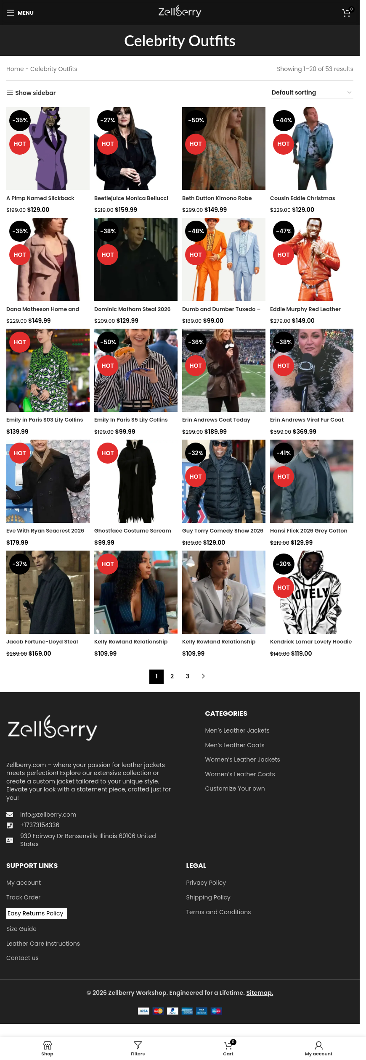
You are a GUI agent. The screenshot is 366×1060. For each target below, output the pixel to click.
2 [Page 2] (172, 677)
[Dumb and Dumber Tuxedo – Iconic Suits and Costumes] (224, 259)
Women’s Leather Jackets (242, 761)
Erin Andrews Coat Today (221, 418)
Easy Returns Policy (35, 914)
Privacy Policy (206, 884)
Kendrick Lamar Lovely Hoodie (306, 646)
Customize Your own (235, 790)
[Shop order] (312, 93)
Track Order (23, 898)
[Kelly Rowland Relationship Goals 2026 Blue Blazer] (135, 594)
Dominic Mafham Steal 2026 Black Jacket (129, 311)
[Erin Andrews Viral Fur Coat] (313, 371)
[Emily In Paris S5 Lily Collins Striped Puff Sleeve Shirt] (135, 371)
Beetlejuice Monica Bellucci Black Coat (123, 199)
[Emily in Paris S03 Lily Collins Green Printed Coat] (46, 371)
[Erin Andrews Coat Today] (224, 371)
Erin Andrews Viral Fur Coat (305, 422)
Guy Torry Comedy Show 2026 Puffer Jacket (221, 534)
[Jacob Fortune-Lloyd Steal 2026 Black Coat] (46, 594)
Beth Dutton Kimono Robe (222, 195)
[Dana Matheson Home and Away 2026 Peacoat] (46, 259)
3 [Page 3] (187, 677)
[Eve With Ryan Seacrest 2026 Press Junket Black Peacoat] (46, 483)
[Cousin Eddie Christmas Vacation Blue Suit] (313, 147)
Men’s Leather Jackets (237, 732)
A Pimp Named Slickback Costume (43, 199)
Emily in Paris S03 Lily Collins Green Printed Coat (45, 422)
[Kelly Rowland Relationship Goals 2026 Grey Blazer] (224, 594)
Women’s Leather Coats (240, 775)
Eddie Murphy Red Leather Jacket (311, 311)
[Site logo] (180, 12)
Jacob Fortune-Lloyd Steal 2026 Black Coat (45, 646)
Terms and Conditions (218, 913)
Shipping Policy (208, 898)
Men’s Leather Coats (235, 746)
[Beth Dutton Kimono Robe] (224, 147)
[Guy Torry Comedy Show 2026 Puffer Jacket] (224, 483)
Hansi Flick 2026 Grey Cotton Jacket (304, 534)
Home (15, 69)
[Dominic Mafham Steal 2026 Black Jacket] (135, 259)
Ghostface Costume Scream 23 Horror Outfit (130, 534)
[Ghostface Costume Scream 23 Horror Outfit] (135, 483)
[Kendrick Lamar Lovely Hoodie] (313, 594)
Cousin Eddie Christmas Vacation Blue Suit (309, 199)
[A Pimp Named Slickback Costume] (46, 147)
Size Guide (21, 930)
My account (23, 884)
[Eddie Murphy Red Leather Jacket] (313, 259)
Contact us (22, 959)
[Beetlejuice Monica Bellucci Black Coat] (135, 147)
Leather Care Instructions (43, 945)
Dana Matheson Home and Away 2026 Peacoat (46, 311)
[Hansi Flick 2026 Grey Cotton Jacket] (313, 483)
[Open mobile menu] (20, 12)
